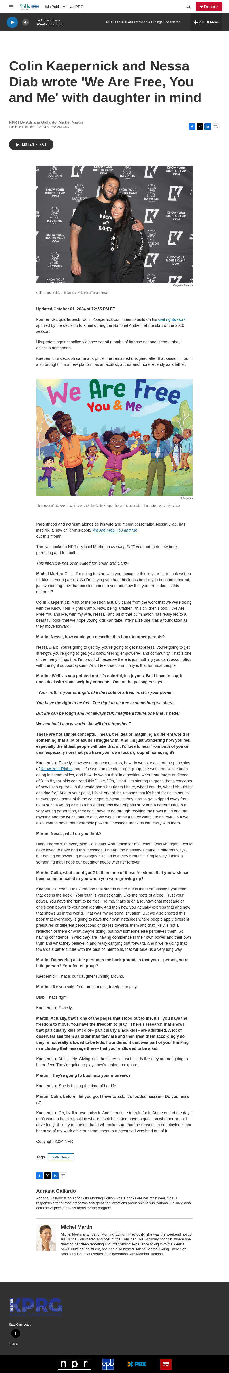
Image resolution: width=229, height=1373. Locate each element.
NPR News (60, 1157)
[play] (12, 22)
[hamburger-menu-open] (11, 6)
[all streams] (206, 22)
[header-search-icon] (188, 7)
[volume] (26, 22)
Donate (211, 6)
